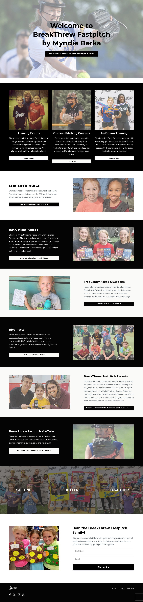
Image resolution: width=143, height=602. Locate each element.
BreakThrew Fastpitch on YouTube (34, 451)
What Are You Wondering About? (108, 304)
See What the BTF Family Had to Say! (34, 204)
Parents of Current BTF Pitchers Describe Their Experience (109, 408)
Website (130, 588)
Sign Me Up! (103, 567)
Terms (113, 588)
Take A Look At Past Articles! (34, 355)
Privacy (122, 588)
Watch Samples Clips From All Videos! (34, 258)
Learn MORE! (29, 158)
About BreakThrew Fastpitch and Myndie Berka (71, 54)
